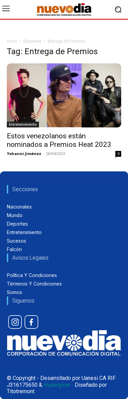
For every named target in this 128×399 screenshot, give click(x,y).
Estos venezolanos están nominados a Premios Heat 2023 (59, 140)
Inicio (12, 41)
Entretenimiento (23, 124)
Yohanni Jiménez (24, 153)
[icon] (15, 322)
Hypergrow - (58, 385)
